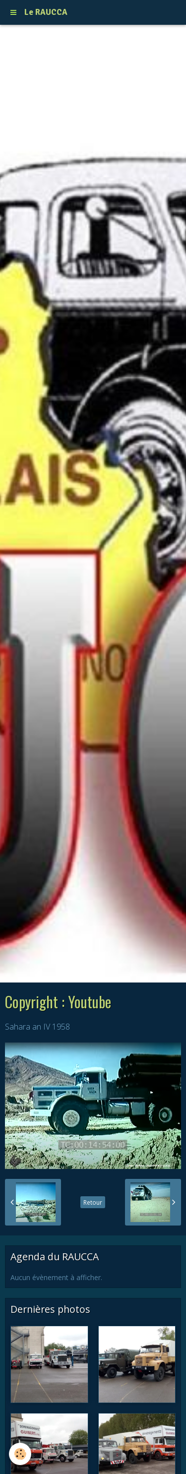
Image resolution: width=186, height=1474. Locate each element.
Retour (92, 1202)
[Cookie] (20, 1454)
